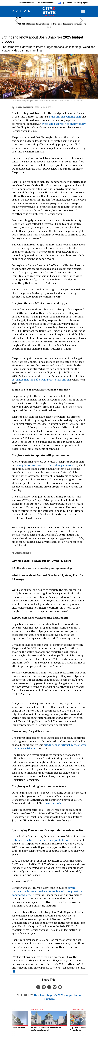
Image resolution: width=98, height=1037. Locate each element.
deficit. (60, 803)
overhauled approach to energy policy (64, 123)
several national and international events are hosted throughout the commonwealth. (47, 891)
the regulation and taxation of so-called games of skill (45, 465)
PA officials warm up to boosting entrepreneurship (42, 568)
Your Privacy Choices (49, 3)
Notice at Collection (26, 3)
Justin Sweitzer (24, 107)
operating (49, 803)
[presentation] (15, 1022)
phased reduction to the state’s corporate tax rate (42, 840)
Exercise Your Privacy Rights (77, 3)
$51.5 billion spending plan (65, 116)
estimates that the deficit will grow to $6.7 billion (41, 379)
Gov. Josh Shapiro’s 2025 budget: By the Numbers (41, 560)
